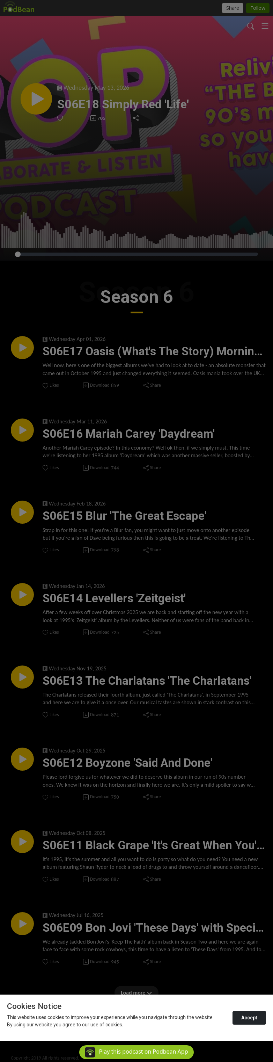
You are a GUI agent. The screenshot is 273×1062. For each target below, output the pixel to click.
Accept (249, 1017)
